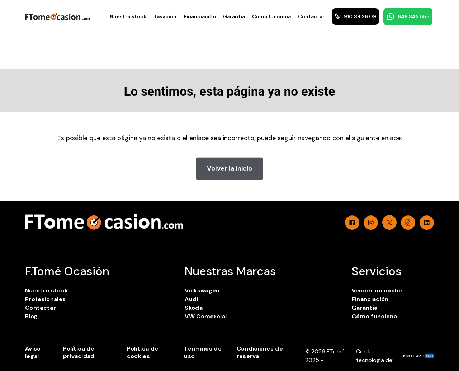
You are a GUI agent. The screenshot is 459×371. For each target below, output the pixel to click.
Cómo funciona (271, 16)
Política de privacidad (79, 352)
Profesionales (45, 299)
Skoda (194, 307)
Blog (31, 316)
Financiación (200, 16)
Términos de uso (203, 352)
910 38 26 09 (355, 16)
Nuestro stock (128, 16)
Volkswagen (202, 290)
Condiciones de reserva (260, 352)
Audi (191, 299)
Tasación (164, 16)
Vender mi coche (377, 290)
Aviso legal (33, 352)
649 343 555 (408, 16)
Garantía (234, 16)
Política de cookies (142, 352)
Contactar (311, 16)
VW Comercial (206, 316)
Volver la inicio (229, 168)
